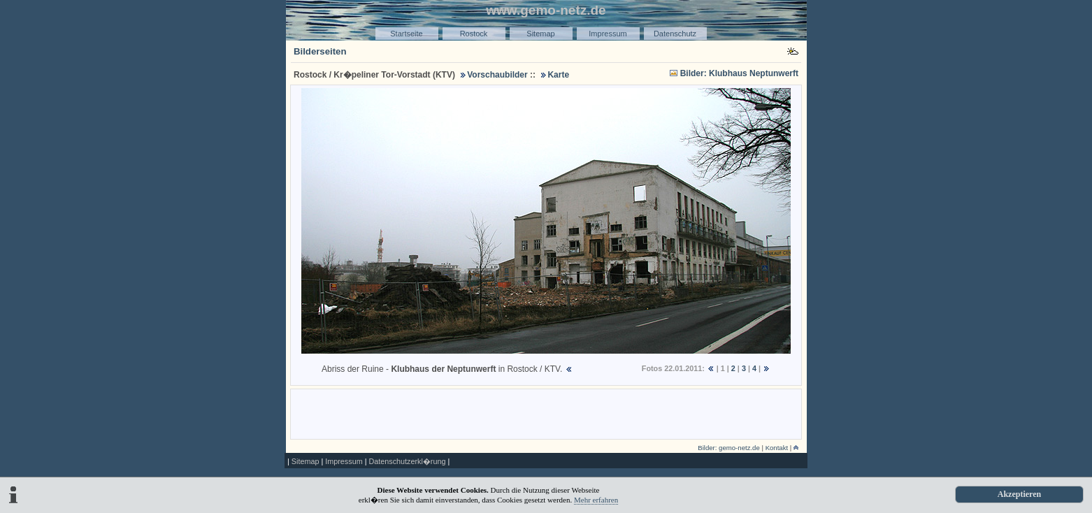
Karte (558, 75)
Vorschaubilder (497, 75)
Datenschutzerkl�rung (406, 461)
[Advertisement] (546, 413)
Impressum (607, 33)
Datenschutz (675, 33)
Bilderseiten (320, 51)
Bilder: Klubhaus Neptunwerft (739, 73)
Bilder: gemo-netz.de (729, 447)
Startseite (406, 33)
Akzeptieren (1019, 494)
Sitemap (540, 33)
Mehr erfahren (596, 500)
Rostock (474, 33)
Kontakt (777, 447)
